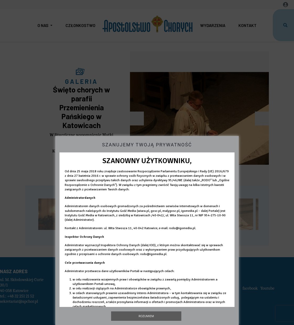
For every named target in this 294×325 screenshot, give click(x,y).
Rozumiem (146, 316)
